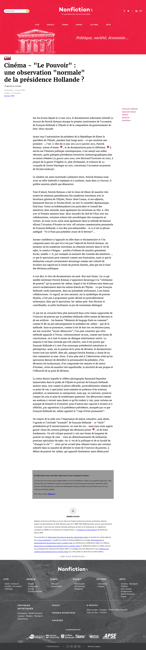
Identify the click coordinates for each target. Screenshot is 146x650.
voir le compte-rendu (60, 552)
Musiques (133, 584)
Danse (124, 596)
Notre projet (92, 610)
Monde (31, 584)
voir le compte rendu (65, 543)
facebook (124, 11)
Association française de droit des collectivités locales (68, 537)
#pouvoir (125, 117)
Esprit (79, 25)
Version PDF (9, 96)
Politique (9, 589)
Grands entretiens (63, 613)
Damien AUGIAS (15, 86)
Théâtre (124, 586)
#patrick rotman (129, 112)
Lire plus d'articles (72, 556)
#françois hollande (130, 109)
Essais (56, 605)
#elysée (125, 115)
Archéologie (56, 586)
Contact (103, 612)
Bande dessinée (128, 594)
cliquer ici (51, 494)
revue (44, 540)
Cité (37, 25)
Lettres (94, 25)
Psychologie (80, 586)
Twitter (71, 646)
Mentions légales (94, 646)
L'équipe (103, 610)
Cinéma (124, 584)
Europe (31, 589)
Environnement (35, 591)
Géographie (33, 586)
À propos (92, 605)
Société (8, 586)
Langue (101, 586)
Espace (50, 25)
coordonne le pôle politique (87, 530)
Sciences (15, 584)
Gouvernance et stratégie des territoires (48, 546)
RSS (75, 646)
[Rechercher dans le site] (16, 11)
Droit (7, 584)
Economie (17, 586)
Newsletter (141, 11)
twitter (128, 11)
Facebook (67, 646)
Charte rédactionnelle (118, 610)
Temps (65, 25)
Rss (137, 11)
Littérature (102, 584)
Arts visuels (126, 589)
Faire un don (92, 612)
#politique (126, 120)
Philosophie (80, 584)
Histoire (55, 584)
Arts (108, 25)
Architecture (126, 591)
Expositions (22, 619)
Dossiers (57, 620)
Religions (79, 589)
